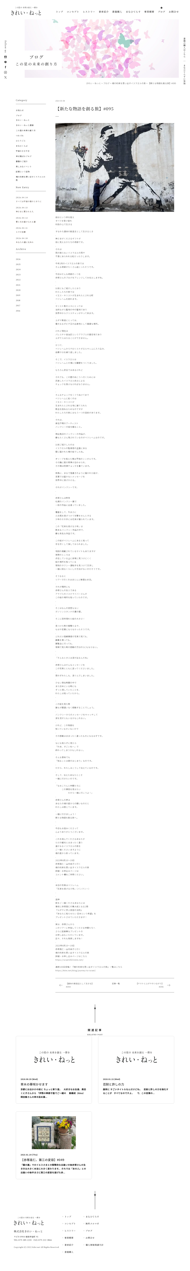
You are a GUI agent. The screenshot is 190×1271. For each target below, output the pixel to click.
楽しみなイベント (24, 166)
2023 (18, 275)
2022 (18, 280)
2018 (18, 300)
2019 (18, 295)
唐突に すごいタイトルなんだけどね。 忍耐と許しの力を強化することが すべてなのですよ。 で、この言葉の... (135, 1091)
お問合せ (174, 11)
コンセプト (73, 11)
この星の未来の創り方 (26, 130)
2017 (18, 306)
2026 (18, 259)
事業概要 (149, 11)
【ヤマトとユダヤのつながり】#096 (150, 985)
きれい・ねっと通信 (25, 125)
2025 (18, 264)
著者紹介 (104, 11)
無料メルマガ (92, 1223)
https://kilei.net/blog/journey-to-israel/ (75, 970)
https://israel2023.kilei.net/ (69, 959)
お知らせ (20, 110)
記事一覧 (116, 983)
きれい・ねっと (23, 120)
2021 (18, 285)
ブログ (161, 11)
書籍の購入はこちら (184, 49)
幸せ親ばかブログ (24, 156)
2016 (18, 311)
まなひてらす (133, 11)
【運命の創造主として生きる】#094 (80, 985)
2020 (18, 290)
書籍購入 (117, 11)
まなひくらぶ (22, 145)
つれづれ (20, 135)
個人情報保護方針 (95, 1244)
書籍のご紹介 (22, 161)
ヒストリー (89, 11)
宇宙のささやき (23, 151)
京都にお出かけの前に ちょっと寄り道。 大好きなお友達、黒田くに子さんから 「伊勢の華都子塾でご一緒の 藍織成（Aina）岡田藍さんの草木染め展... (53, 1093)
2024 (18, 269)
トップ (59, 11)
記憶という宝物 (23, 171)
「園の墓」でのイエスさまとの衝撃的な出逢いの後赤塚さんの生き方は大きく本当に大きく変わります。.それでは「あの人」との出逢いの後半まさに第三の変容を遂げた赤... (53, 1168)
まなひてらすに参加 (184, 74)
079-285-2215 (25, 1240)
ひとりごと (21, 140)
